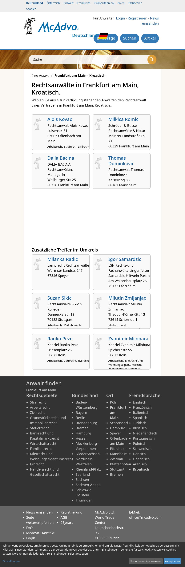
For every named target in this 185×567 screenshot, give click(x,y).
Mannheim (118, 453)
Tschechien (135, 3)
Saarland (83, 474)
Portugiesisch (144, 438)
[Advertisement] (93, 219)
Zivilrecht (37, 412)
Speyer (115, 433)
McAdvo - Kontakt (40, 533)
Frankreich (83, 3)
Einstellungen (11, 561)
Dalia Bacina (60, 158)
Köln (113, 402)
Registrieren (137, 18)
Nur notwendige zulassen (146, 561)
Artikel (150, 38)
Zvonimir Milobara (128, 338)
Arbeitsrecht (40, 407)
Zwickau (116, 459)
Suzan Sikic (59, 298)
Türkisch (139, 423)
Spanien (31, 9)
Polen (121, 3)
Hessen (82, 438)
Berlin (80, 417)
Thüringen (84, 500)
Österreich (53, 3)
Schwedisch (142, 448)
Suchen (129, 38)
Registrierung (71, 512)
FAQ (29, 527)
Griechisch (141, 459)
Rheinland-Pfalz (88, 469)
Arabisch (140, 464)
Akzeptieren (172, 561)
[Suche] (151, 59)
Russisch (140, 428)
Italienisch (141, 412)
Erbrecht (37, 464)
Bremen (82, 428)
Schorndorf (119, 423)
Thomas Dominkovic (121, 161)
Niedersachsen (88, 453)
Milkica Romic (123, 119)
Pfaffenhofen (120, 464)
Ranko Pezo (60, 338)
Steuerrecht (39, 428)
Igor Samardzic (124, 259)
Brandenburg (86, 423)
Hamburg (83, 433)
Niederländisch (145, 433)
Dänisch (139, 453)
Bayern (81, 412)
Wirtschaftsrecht (43, 443)
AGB (64, 517)
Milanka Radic (62, 259)
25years (67, 522)
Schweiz (69, 3)
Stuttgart (117, 469)
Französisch (142, 407)
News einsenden (39, 512)
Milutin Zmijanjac (127, 298)
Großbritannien (104, 3)
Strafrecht (38, 402)
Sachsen (82, 479)
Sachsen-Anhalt (88, 484)
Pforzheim (118, 448)
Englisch (139, 402)
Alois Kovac (59, 119)
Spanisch (140, 417)
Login (120, 18)
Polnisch (140, 443)
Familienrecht (41, 448)
